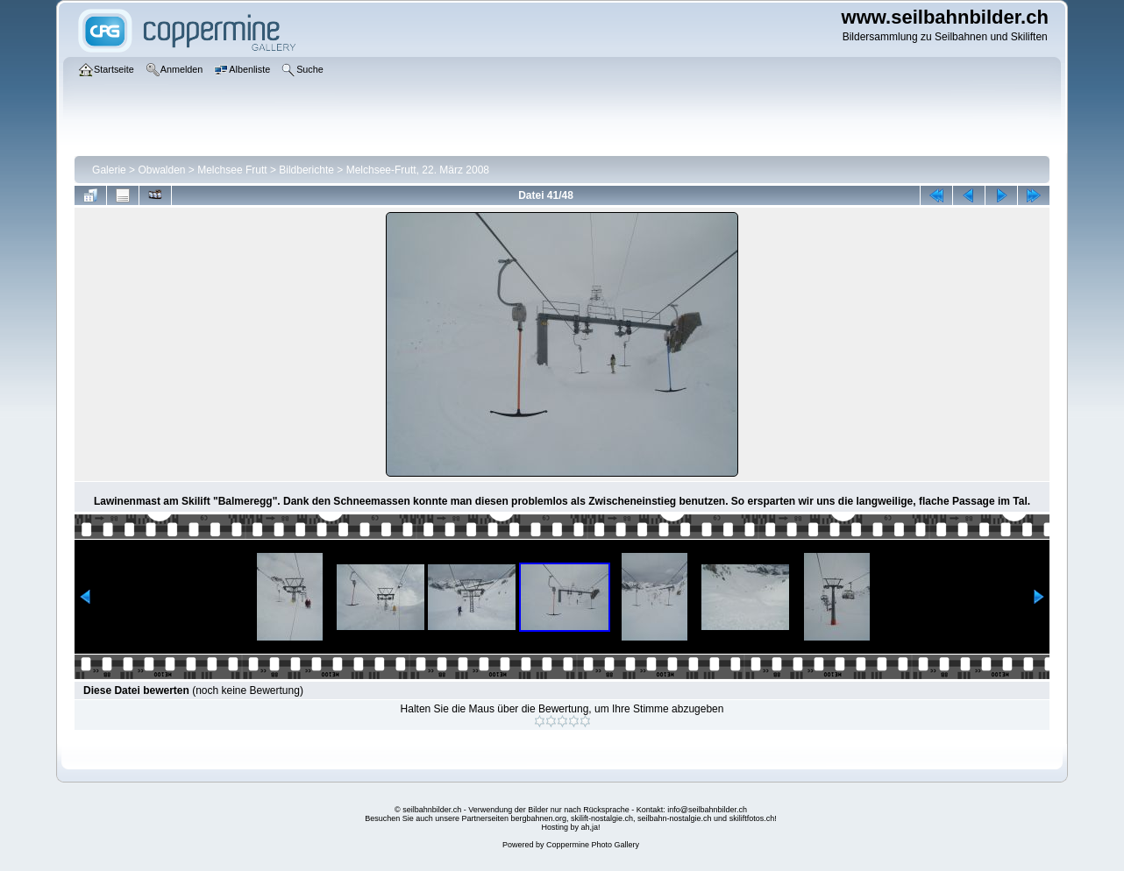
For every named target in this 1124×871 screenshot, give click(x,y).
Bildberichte (306, 170)
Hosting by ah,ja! (570, 827)
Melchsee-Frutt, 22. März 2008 (417, 170)
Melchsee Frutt (232, 170)
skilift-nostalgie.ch (602, 818)
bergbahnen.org (538, 818)
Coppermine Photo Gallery (592, 844)
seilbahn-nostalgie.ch (674, 818)
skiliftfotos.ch (752, 818)
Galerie (109, 170)
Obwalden (161, 170)
